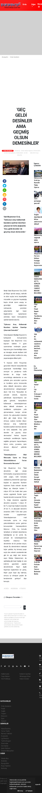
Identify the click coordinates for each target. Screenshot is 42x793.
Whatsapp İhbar (25, 676)
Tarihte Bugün (6, 741)
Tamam (29, 791)
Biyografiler (5, 763)
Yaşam (3, 713)
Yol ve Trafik (5, 731)
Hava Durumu (6, 729)
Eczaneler (4, 736)
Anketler (4, 761)
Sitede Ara (4, 758)
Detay (20, 791)
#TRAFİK (22, 588)
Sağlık (3, 711)
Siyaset (3, 721)
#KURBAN (14, 588)
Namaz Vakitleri (6, 733)
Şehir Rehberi (5, 748)
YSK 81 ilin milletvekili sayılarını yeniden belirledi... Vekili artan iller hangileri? (38, 346)
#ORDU (6, 588)
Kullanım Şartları (25, 674)
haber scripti (4, 788)
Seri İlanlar (4, 746)
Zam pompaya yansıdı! (37, 201)
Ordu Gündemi (26, 5)
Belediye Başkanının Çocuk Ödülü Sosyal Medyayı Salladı (38, 475)
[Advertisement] (21, 33)
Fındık (3, 709)
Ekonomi (4, 716)
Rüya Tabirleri (5, 766)
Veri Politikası (5, 679)
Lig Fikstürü (5, 738)
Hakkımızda (5, 674)
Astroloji (4, 768)
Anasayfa (5, 57)
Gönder (25, 607)
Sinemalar (4, 743)
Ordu (6, 291)
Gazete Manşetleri (7, 751)
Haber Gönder (24, 679)
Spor (2, 718)
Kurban (16, 335)
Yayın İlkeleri (5, 676)
